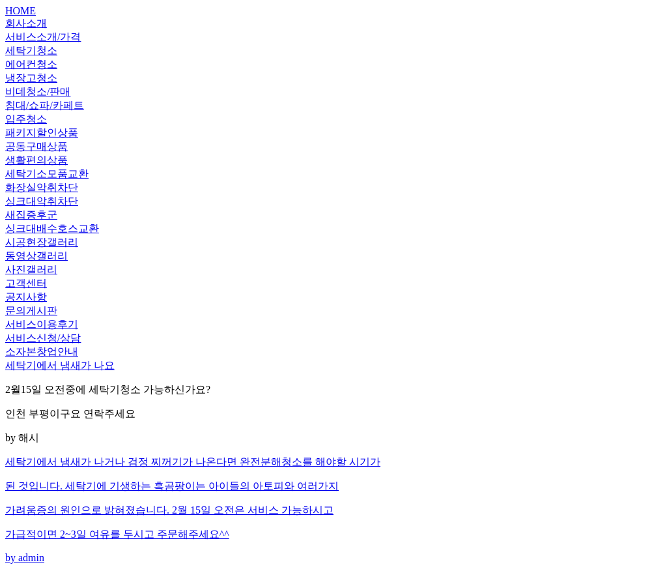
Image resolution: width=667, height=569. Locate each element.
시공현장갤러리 (41, 242)
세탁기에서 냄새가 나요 (60, 365)
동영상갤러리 (36, 255)
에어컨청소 (31, 64)
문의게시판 (31, 310)
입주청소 (26, 118)
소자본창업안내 (41, 351)
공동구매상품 (36, 146)
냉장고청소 (31, 77)
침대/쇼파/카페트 (44, 105)
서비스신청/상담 (43, 337)
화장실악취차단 (41, 187)
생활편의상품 (36, 160)
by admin (333, 509)
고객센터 (26, 283)
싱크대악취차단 (41, 201)
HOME (20, 10)
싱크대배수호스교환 (52, 228)
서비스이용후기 (41, 324)
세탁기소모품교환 (47, 173)
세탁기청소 (31, 50)
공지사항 (26, 296)
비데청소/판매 (37, 91)
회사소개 (26, 23)
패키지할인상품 (41, 132)
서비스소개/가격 (43, 36)
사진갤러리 (31, 269)
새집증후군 (31, 214)
